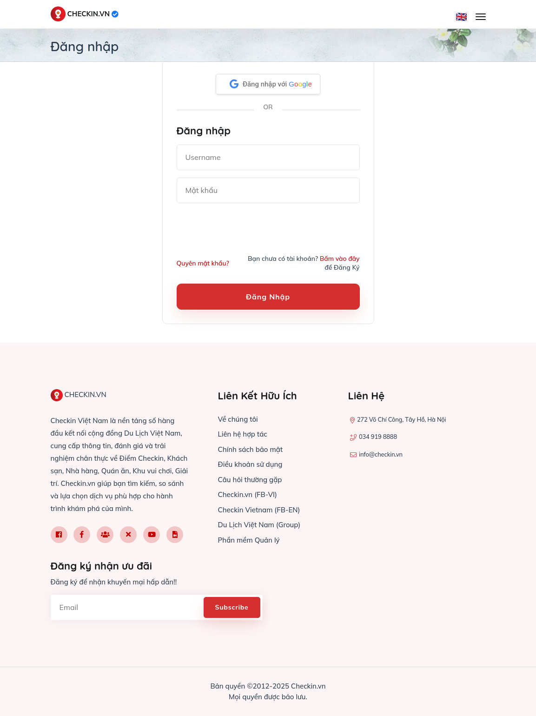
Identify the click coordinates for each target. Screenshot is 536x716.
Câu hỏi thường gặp (250, 479)
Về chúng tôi (238, 419)
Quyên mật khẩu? (203, 263)
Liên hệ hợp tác (242, 434)
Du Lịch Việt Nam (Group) (259, 524)
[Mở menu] (481, 16)
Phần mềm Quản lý (249, 540)
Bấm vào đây (339, 258)
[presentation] (247, 229)
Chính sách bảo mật (250, 449)
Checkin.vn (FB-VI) (247, 494)
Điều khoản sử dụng (250, 464)
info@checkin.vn (381, 454)
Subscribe (232, 607)
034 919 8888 (378, 436)
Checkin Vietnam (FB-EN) (259, 509)
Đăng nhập (268, 296)
